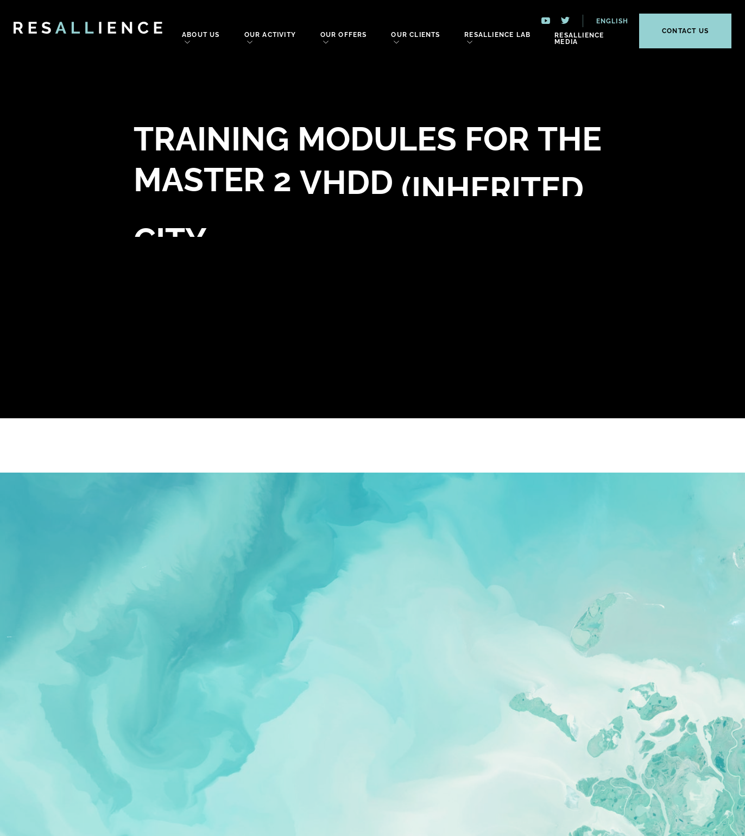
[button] (605, 21)
